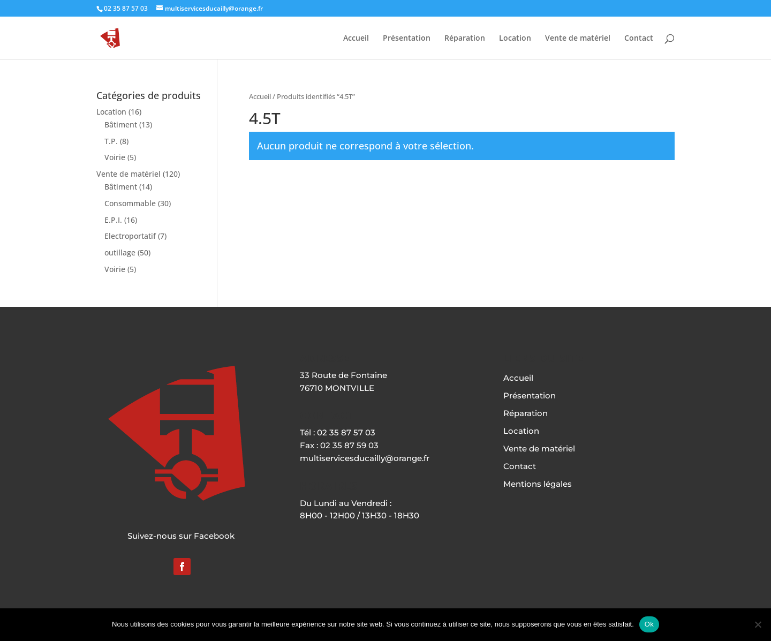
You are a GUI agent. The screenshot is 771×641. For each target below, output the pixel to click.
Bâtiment (120, 124)
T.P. (111, 141)
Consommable (130, 203)
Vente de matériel (577, 38)
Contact (638, 38)
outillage (119, 252)
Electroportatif (130, 236)
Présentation (406, 38)
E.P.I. (113, 220)
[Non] (757, 624)
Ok (649, 624)
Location (515, 38)
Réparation (464, 38)
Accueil (356, 38)
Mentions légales (537, 484)
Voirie (114, 157)
